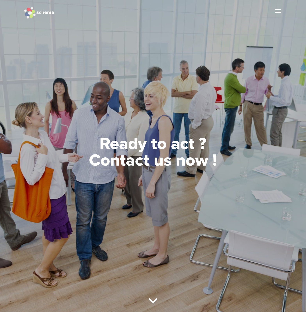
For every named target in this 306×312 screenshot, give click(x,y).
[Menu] (278, 11)
